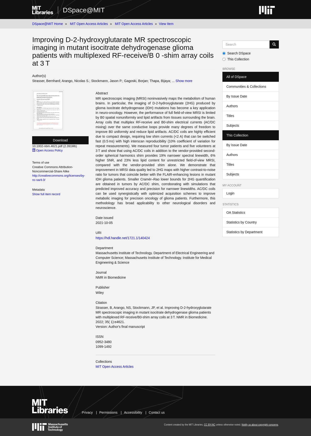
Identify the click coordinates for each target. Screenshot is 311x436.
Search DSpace (236, 53)
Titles (230, 116)
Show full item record (46, 194)
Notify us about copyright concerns (260, 424)
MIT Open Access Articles (89, 24)
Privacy (87, 412)
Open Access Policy (47, 150)
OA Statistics (235, 212)
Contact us (157, 412)
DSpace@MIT (84, 10)
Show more (184, 81)
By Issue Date (236, 96)
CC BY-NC (209, 424)
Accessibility (133, 412)
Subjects (232, 125)
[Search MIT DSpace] (245, 44)
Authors (232, 106)
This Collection (235, 59)
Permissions (108, 412)
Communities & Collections (246, 86)
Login (230, 193)
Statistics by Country (241, 222)
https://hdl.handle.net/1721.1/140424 (123, 238)
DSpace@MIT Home (47, 24)
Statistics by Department (244, 232)
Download (60, 140)
